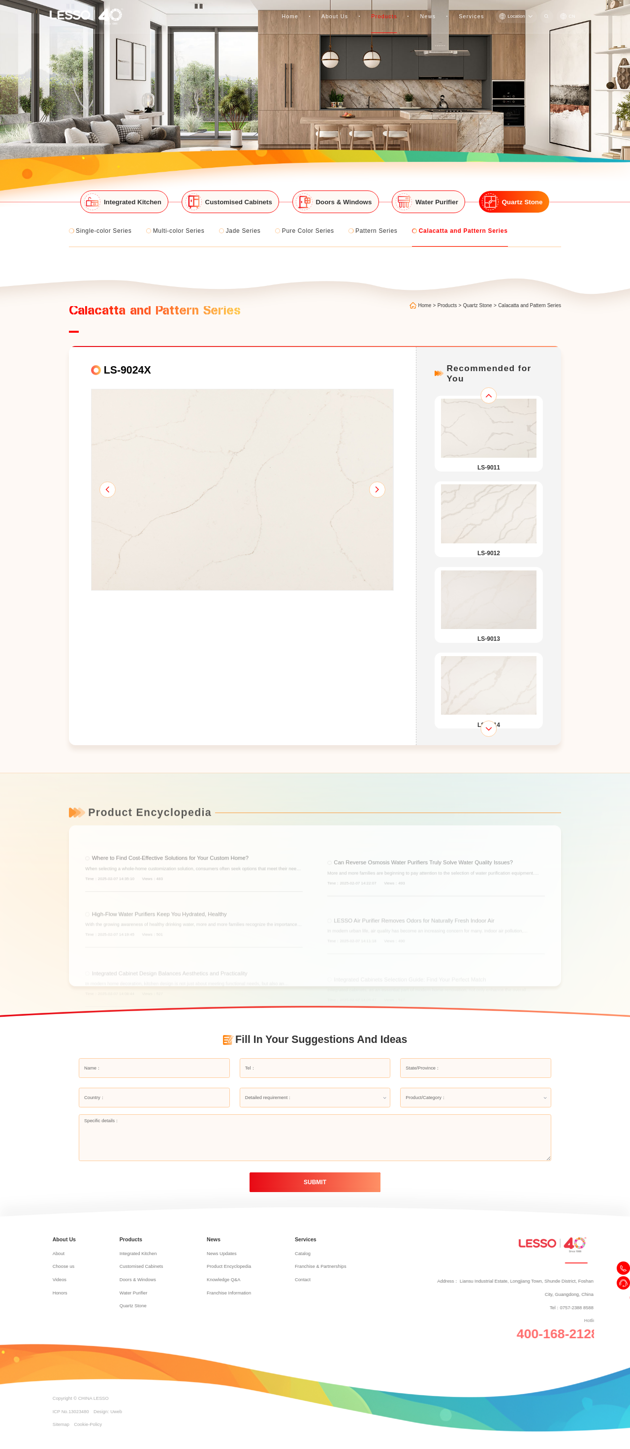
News (431, 10)
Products (389, 10)
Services (472, 10)
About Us (342, 10)
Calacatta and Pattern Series (529, 284)
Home (299, 10)
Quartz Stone (477, 284)
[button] (107, 468)
